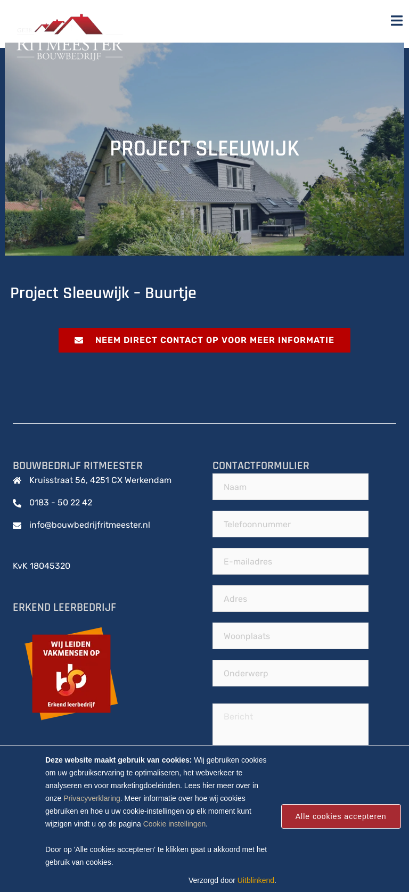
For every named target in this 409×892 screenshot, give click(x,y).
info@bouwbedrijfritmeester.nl (89, 525)
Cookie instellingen (174, 824)
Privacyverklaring (91, 798)
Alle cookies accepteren (341, 816)
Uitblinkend (256, 880)
